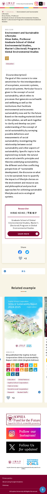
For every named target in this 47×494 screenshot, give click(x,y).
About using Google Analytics (13, 482)
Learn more (23, 233)
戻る (23, 271)
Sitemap (6, 485)
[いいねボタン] (20, 258)
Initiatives (10, 12)
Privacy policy (7, 478)
